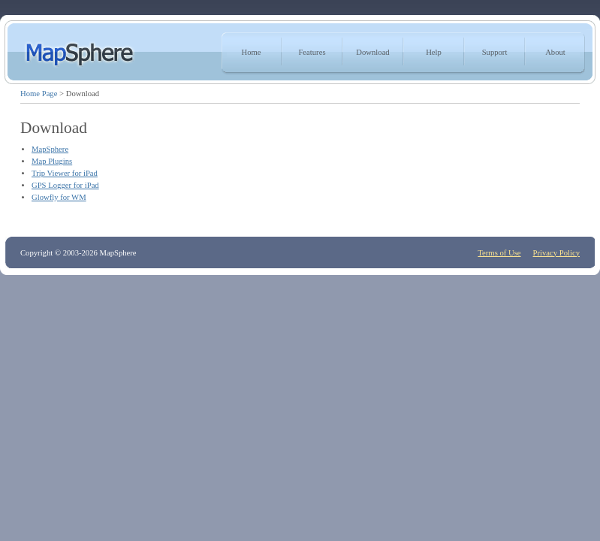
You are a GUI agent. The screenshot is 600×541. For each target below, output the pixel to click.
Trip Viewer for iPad (65, 173)
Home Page (38, 93)
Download (372, 52)
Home (251, 52)
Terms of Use (499, 253)
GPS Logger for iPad (65, 185)
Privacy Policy (556, 253)
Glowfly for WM (59, 197)
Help (434, 52)
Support (495, 52)
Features (311, 52)
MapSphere (50, 149)
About (555, 52)
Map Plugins (52, 161)
